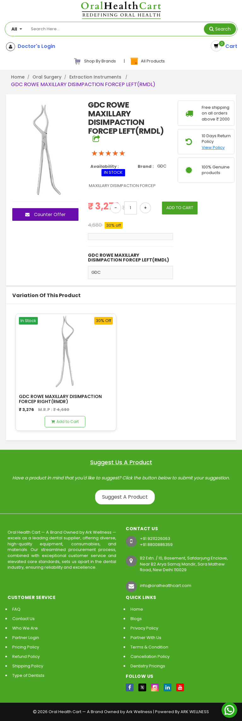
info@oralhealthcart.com (165, 586)
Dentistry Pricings (147, 666)
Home (18, 77)
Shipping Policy (27, 666)
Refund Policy (26, 656)
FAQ (16, 609)
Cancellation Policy (150, 656)
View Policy (213, 147)
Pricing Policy (25, 647)
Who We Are (25, 628)
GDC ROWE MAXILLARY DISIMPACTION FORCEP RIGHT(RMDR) (60, 398)
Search (223, 29)
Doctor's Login (35, 46)
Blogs (136, 619)
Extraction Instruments (96, 77)
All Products (147, 61)
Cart (230, 46)
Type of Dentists (28, 675)
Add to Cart (65, 421)
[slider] (108, 153)
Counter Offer (45, 214)
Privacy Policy (144, 628)
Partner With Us (145, 638)
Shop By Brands (95, 61)
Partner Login (25, 638)
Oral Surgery (46, 77)
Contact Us (23, 619)
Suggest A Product (125, 497)
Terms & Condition (149, 647)
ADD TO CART (179, 208)
